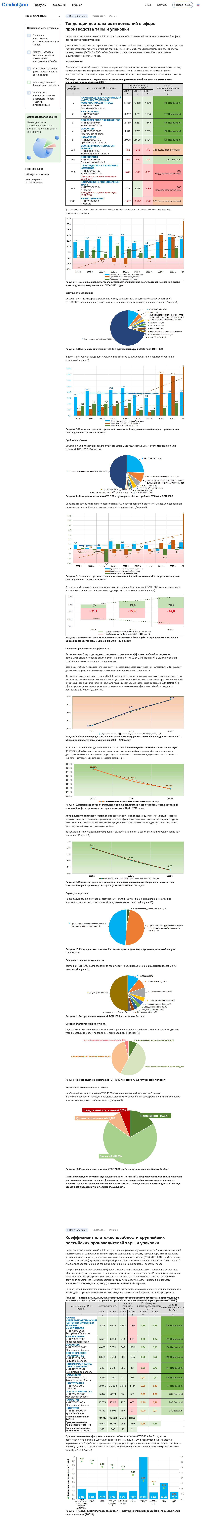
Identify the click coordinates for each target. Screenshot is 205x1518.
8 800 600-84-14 (34, 169)
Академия (59, 5)
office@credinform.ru (37, 174)
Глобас (96, 55)
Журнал (77, 5)
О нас (148, 4)
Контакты (162, 4)
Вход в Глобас (183, 4)
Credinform (103, 36)
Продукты (39, 5)
